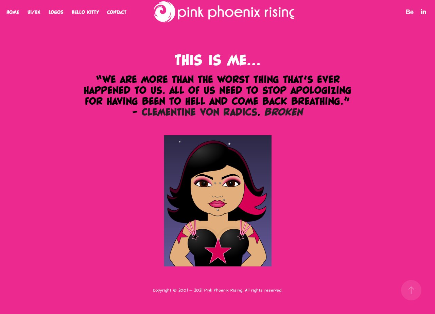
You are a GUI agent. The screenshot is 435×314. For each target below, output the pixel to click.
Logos (56, 11)
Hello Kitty (85, 11)
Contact (116, 11)
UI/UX (34, 11)
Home (12, 11)
